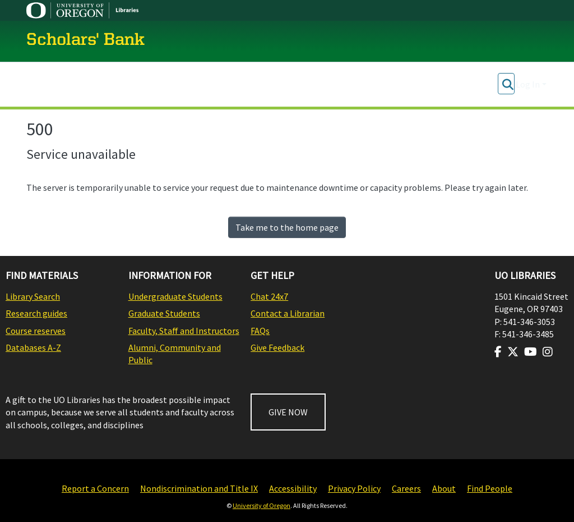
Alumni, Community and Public (174, 353)
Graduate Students (164, 313)
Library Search (33, 296)
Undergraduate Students (175, 296)
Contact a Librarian (288, 313)
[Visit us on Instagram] (548, 352)
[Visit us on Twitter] (513, 352)
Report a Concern (95, 488)
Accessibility (293, 488)
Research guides (36, 313)
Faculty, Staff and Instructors (183, 330)
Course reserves (36, 330)
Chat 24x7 (269, 296)
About (444, 488)
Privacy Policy (354, 488)
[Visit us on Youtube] (530, 352)
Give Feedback (277, 347)
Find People (489, 488)
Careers (406, 488)
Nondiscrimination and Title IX (199, 488)
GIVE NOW (288, 412)
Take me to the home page (287, 227)
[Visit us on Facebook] (498, 352)
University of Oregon (261, 505)
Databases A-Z (33, 347)
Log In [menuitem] (528, 84)
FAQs (260, 330)
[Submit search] (508, 84)
